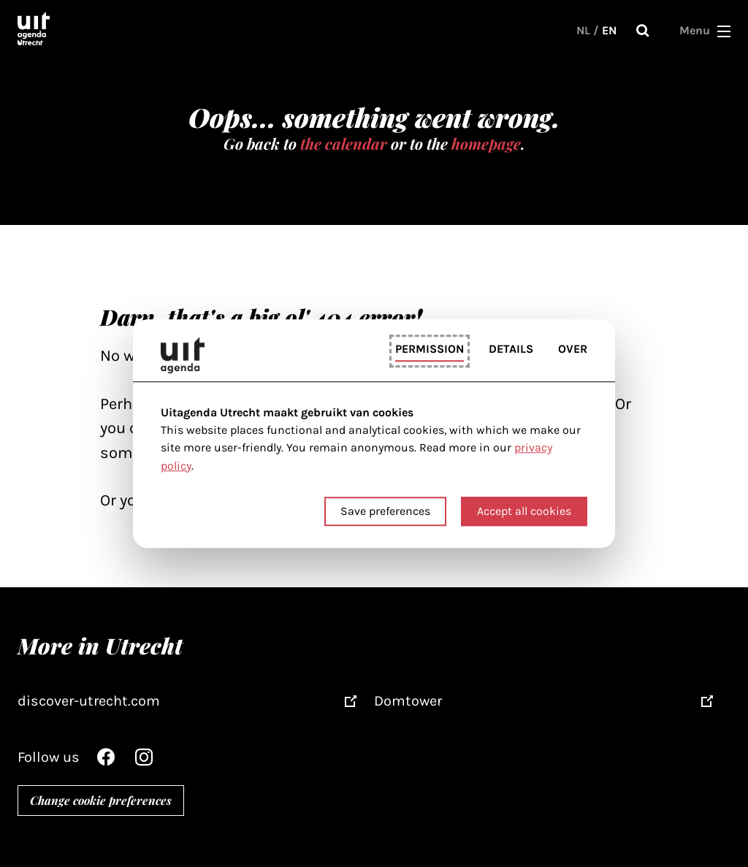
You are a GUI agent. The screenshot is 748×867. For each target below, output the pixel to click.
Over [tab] (572, 349)
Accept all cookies (524, 511)
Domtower (408, 700)
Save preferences (385, 511)
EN (609, 30)
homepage (486, 143)
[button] (724, 30)
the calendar (343, 143)
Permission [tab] (429, 349)
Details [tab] (511, 349)
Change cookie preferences (101, 800)
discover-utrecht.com (89, 700)
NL (583, 30)
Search (642, 30)
